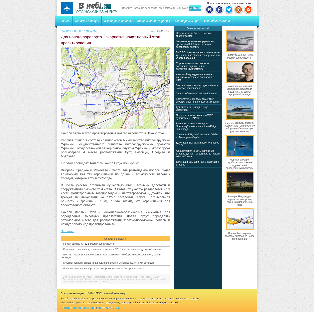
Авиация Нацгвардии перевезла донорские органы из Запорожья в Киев (103, 268)
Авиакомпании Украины (153, 21)
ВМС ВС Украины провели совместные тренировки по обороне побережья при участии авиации (198, 55)
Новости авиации (87, 21)
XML (119, 307)
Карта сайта (105, 307)
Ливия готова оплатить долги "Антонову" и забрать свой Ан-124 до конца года (196, 126)
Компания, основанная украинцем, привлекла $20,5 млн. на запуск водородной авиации (112, 249)
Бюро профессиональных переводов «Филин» (137, 277)
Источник (67, 231)
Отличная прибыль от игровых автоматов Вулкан (88, 277)
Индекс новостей (168, 302)
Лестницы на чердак (73, 279)
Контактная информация (78, 307)
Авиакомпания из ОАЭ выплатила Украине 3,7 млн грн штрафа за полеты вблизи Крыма (198, 154)
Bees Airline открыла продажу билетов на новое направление (197, 87)
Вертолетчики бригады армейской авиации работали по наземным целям (197, 100)
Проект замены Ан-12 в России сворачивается (89, 243)
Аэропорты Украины (118, 21)
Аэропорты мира (186, 21)
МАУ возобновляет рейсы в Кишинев (196, 93)
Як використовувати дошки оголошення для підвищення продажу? (118, 279)
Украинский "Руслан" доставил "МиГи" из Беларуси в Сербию (197, 136)
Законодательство (216, 21)
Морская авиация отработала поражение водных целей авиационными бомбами (108, 262)
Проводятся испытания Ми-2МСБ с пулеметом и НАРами (195, 117)
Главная (64, 21)
